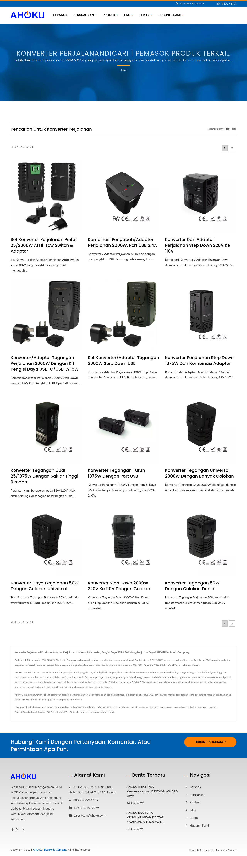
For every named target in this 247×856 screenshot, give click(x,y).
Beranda (60, 15)
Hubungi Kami (171, 15)
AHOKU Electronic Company (50, 849)
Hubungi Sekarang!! (210, 742)
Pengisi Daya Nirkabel (26, 712)
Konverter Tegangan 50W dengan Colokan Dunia (192, 586)
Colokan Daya (156, 707)
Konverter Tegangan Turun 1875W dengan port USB (116, 473)
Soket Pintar (57, 712)
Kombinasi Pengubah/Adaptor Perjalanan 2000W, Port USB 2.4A (122, 242)
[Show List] (233, 128)
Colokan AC (44, 712)
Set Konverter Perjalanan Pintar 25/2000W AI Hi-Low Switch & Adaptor (44, 245)
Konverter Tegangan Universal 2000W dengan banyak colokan (199, 473)
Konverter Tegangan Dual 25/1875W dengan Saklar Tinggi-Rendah (46, 476)
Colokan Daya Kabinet (175, 707)
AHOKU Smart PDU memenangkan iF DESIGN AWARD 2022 (152, 791)
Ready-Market (228, 850)
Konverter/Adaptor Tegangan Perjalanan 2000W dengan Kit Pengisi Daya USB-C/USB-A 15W (45, 363)
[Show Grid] (227, 128)
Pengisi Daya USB (139, 707)
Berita (145, 15)
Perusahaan (85, 15)
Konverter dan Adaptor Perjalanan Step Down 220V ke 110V (197, 245)
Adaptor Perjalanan (96, 707)
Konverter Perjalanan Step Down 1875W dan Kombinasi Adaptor (199, 360)
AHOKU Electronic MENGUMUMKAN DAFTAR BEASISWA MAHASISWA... (145, 817)
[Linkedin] (23, 830)
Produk (110, 15)
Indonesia (228, 3)
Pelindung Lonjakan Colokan (202, 707)
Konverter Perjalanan (118, 707)
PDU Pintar (70, 712)
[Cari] (177, 3)
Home (123, 70)
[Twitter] (17, 830)
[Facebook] (12, 830)
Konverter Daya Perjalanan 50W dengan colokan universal (45, 586)
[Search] (197, 3)
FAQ (128, 15)
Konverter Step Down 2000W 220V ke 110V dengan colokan (119, 586)
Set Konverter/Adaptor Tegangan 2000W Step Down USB (123, 360)
